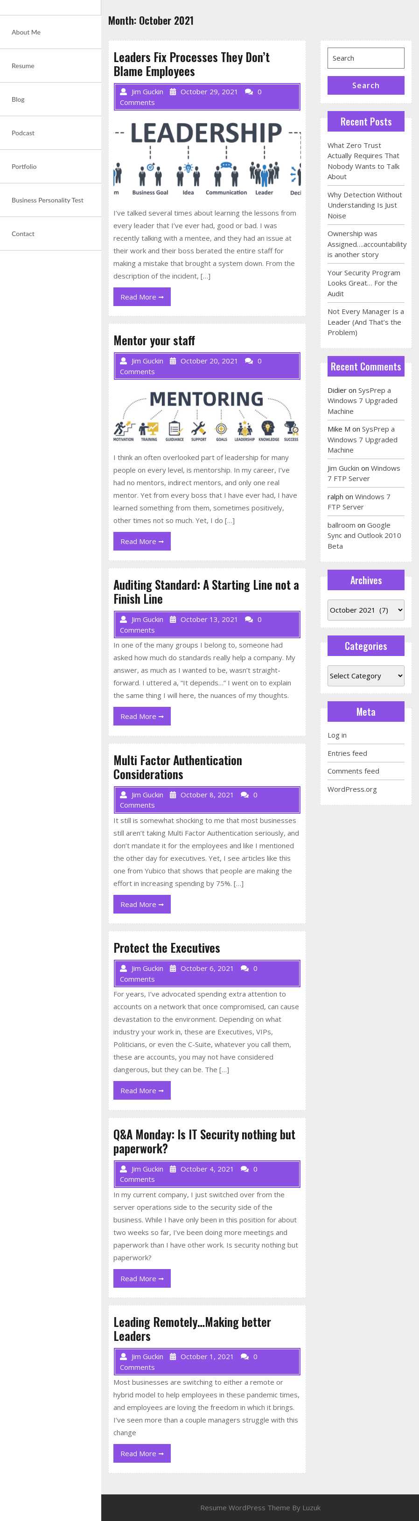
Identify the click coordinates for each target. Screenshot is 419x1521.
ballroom (342, 525)
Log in (337, 735)
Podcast (23, 133)
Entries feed (347, 753)
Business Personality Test (48, 200)
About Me (26, 32)
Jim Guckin (343, 468)
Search (366, 85)
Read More (145, 298)
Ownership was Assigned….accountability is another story (367, 244)
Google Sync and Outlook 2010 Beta (364, 535)
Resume (23, 66)
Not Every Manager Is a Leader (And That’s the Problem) (366, 322)
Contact (23, 233)
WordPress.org (352, 789)
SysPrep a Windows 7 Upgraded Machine (363, 400)
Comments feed (353, 770)
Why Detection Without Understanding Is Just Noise (365, 205)
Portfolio (24, 166)
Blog (18, 99)
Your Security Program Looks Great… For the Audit (364, 283)
